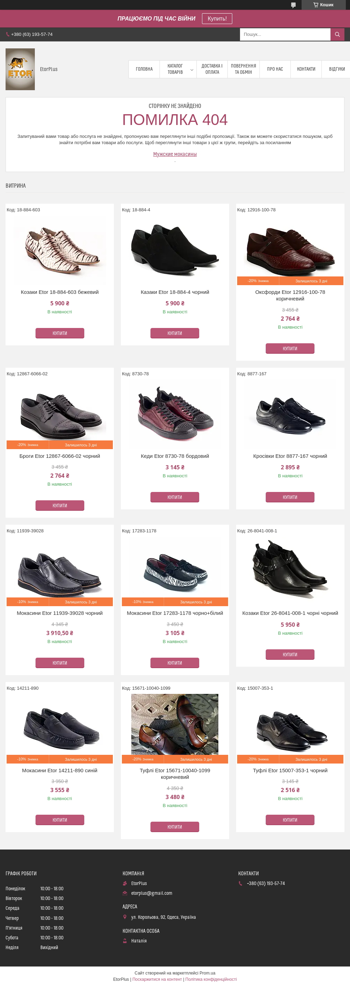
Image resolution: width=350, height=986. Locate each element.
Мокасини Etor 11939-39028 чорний (60, 613)
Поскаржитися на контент (157, 979)
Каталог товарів (175, 69)
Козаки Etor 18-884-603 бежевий (60, 292)
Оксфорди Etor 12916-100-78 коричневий (290, 295)
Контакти (306, 69)
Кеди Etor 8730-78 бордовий (175, 456)
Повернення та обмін (243, 69)
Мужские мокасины (175, 154)
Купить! (217, 19)
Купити (60, 333)
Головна (144, 69)
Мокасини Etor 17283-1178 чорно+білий (175, 613)
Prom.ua (207, 973)
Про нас (275, 69)
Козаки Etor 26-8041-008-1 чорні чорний (290, 613)
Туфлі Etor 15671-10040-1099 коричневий (175, 773)
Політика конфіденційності (211, 979)
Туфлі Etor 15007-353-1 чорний (290, 770)
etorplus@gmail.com (151, 893)
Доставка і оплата (212, 69)
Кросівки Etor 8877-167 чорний (290, 456)
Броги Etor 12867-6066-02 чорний (60, 456)
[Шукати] (337, 34)
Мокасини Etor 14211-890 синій (59, 770)
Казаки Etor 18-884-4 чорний (175, 292)
